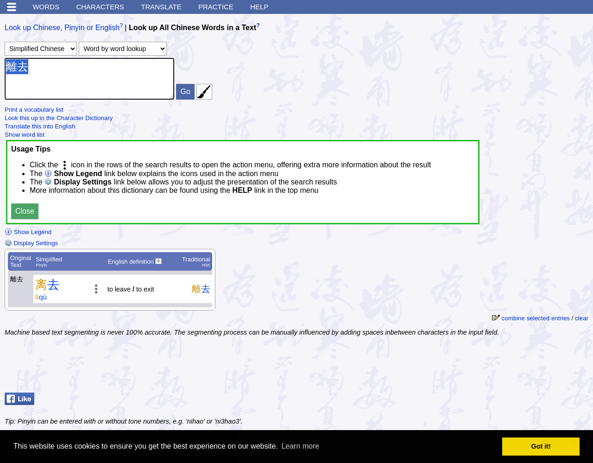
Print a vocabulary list (34, 109)
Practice (215, 7)
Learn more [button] (300, 446)
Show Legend (28, 231)
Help (259, 7)
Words (45, 7)
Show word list (24, 134)
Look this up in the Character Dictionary (59, 117)
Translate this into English (40, 126)
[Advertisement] (514, 365)
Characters (100, 7)
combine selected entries (536, 318)
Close (24, 211)
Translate (161, 7)
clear (581, 318)
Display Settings (31, 243)
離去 (89, 79)
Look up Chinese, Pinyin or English (62, 28)
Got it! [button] (541, 446)
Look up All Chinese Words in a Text (192, 28)
